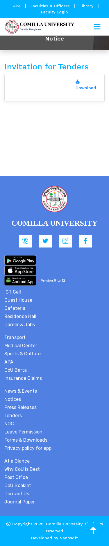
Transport (15, 337)
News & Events (20, 391)
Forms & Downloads (25, 440)
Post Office (16, 477)
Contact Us (16, 493)
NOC (9, 423)
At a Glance (17, 461)
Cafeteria (14, 308)
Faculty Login (54, 12)
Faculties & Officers (50, 5)
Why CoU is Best (22, 469)
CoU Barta (15, 370)
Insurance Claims (23, 378)
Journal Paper (19, 502)
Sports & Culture (22, 354)
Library (87, 5)
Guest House (18, 300)
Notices (12, 399)
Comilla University (64, 524)
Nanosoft (69, 538)
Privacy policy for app (27, 448)
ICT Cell (12, 292)
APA (17, 5)
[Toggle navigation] (97, 26)
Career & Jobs (19, 324)
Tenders (13, 415)
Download (86, 85)
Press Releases (20, 407)
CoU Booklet (17, 485)
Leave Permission (23, 432)
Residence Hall (20, 316)
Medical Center (20, 345)
